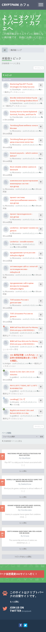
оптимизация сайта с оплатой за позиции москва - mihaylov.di (24, 269)
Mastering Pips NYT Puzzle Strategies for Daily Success (24, 454)
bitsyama (15, 402)
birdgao (8, 363)
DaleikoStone (17, 103)
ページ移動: (7, 433)
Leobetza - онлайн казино (21, 241)
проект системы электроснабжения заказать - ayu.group (23, 200)
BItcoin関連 (9, 120)
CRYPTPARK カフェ (16, 5)
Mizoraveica (16, 131)
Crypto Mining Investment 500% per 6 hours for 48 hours (24, 532)
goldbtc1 (15, 377)
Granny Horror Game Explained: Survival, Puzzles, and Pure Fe (24, 506)
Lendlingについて (17, 399)
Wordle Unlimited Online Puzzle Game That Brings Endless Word (24, 480)
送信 (41, 437)
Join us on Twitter (20, 609)
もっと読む (23, 471)
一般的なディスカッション (14, 92)
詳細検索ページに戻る (11, 63)
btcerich (15, 333)
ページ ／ (39, 68)
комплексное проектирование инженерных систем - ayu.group (24, 183)
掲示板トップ (16, 50)
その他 (16, 404)
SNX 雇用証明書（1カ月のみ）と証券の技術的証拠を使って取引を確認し (24, 358)
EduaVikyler (16, 89)
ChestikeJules (17, 117)
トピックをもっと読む (23, 557)
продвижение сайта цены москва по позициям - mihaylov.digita (21, 286)
